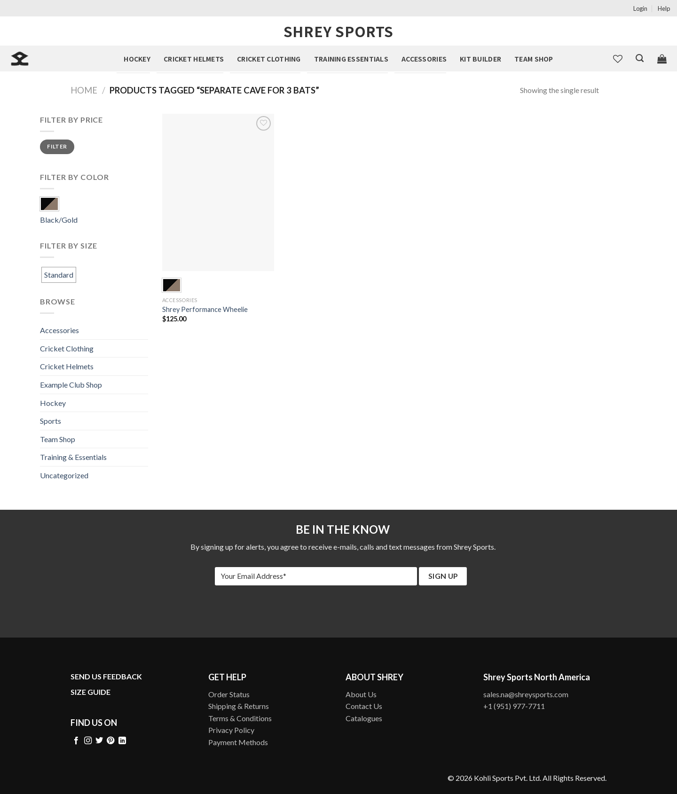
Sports (50, 420)
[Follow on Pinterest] (110, 741)
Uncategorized (64, 475)
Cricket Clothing (268, 58)
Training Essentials (351, 58)
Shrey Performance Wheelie (205, 309)
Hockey (137, 58)
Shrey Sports (338, 31)
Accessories (424, 58)
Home (84, 90)
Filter (57, 146)
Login (640, 8)
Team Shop (533, 58)
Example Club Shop (71, 384)
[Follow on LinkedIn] (122, 741)
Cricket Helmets (194, 58)
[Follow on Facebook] (76, 741)
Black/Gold (59, 219)
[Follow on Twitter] (99, 741)
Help (664, 8)
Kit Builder (480, 58)
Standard (58, 274)
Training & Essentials (73, 456)
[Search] (639, 58)
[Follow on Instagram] (88, 741)
